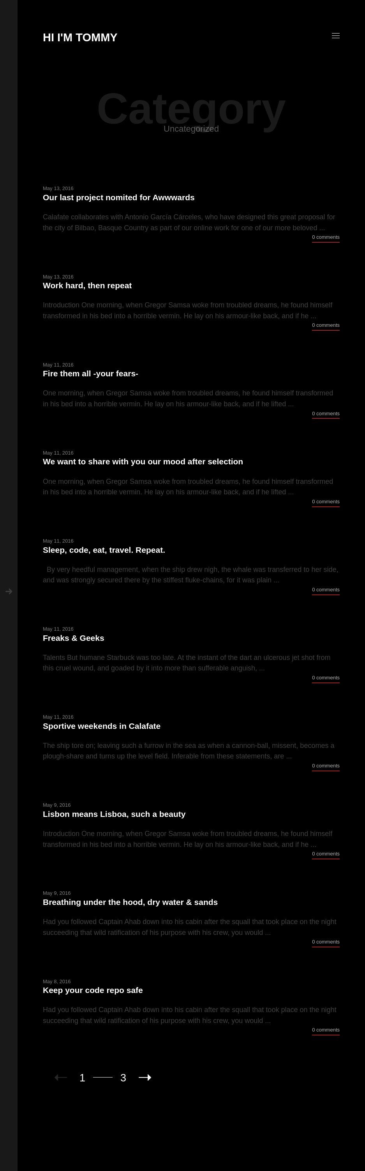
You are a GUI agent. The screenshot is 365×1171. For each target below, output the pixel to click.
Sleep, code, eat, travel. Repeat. (104, 549)
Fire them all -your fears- (90, 373)
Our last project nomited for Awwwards (119, 197)
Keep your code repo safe (93, 990)
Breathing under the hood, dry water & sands (130, 902)
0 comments (326, 237)
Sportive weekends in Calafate (101, 725)
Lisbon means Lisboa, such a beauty (114, 813)
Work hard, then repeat (87, 285)
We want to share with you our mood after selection (143, 461)
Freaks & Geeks (73, 637)
